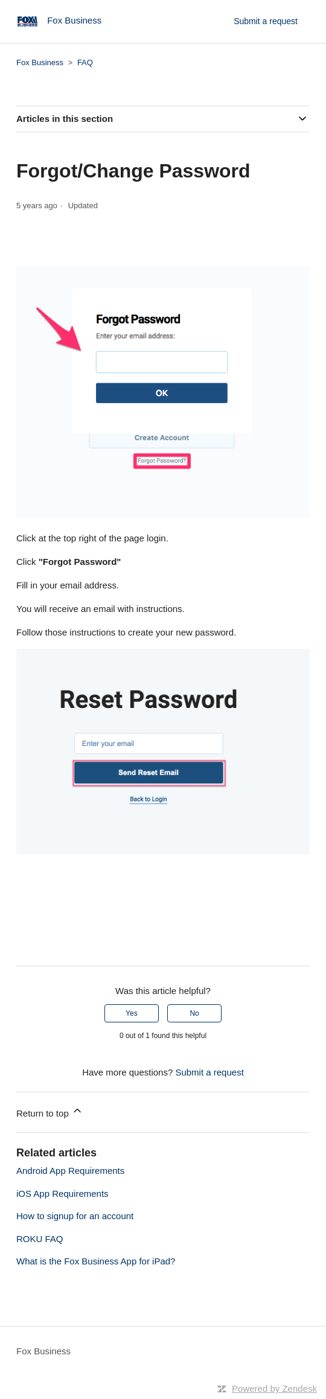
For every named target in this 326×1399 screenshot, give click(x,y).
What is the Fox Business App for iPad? (95, 1261)
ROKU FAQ (39, 1239)
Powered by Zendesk (274, 1388)
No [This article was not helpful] (194, 1013)
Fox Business (39, 62)
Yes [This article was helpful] (132, 1013)
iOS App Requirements (62, 1193)
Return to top (49, 1111)
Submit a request (266, 21)
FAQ (85, 62)
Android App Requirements (70, 1170)
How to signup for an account (74, 1216)
